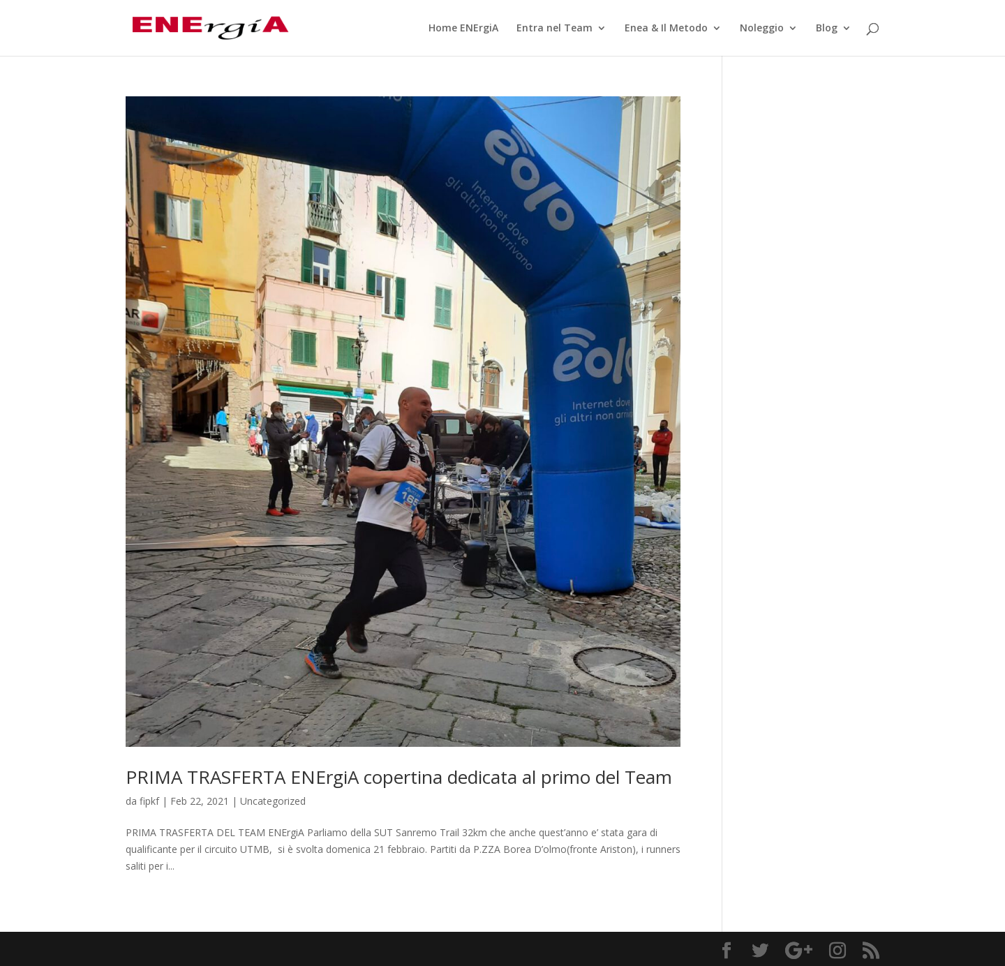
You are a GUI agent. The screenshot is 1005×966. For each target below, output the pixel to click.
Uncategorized (273, 801)
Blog (827, 28)
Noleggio (762, 28)
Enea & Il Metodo (666, 28)
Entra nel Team (554, 28)
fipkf (149, 801)
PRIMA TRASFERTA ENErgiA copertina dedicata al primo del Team (399, 776)
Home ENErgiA (463, 28)
